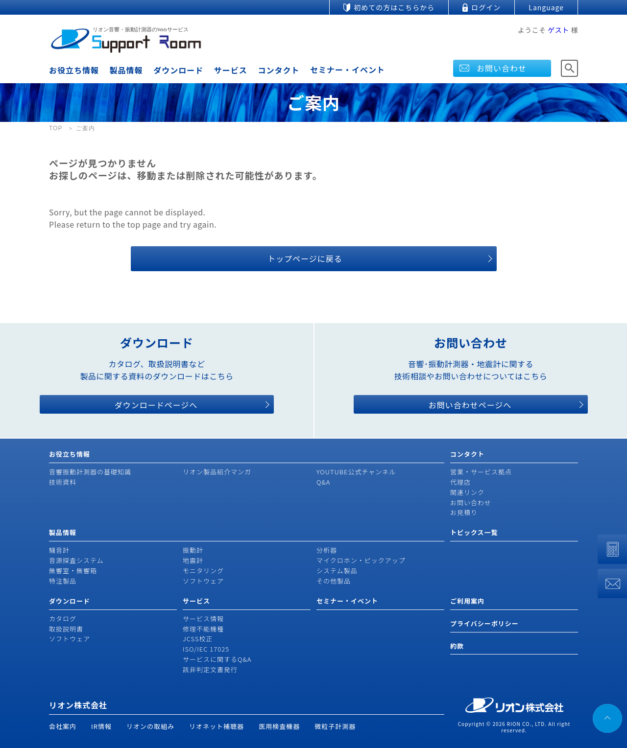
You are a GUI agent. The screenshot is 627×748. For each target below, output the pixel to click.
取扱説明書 (66, 628)
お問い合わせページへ (470, 405)
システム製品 (337, 570)
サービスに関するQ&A (217, 659)
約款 (457, 646)
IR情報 (101, 726)
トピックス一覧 (474, 532)
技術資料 (62, 482)
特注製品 (62, 580)
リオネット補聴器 (216, 726)
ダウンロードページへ (156, 405)
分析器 (326, 550)
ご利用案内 (467, 601)
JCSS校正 (198, 638)
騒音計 (59, 550)
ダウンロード (178, 70)
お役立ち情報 (74, 70)
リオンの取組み (150, 726)
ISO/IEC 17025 (206, 649)
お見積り (464, 512)
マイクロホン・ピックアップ (361, 560)
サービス (230, 70)
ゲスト (558, 30)
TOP (55, 128)
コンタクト (278, 70)
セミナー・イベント (347, 69)
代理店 (460, 482)
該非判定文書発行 (210, 669)
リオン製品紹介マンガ (217, 471)
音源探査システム (76, 560)
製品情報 (126, 70)
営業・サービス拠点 (481, 471)
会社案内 (62, 726)
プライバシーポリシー (484, 623)
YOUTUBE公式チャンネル (356, 471)
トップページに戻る (304, 258)
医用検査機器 (279, 726)
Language (546, 7)
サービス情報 (203, 618)
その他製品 (333, 580)
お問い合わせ (502, 68)
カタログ (62, 618)
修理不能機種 (203, 628)
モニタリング (203, 570)
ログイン (486, 7)
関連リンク (467, 492)
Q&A (323, 482)
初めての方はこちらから (394, 7)
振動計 (193, 550)
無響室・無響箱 (73, 570)
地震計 (193, 560)
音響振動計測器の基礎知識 (90, 471)
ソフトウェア (203, 580)
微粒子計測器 (335, 726)
